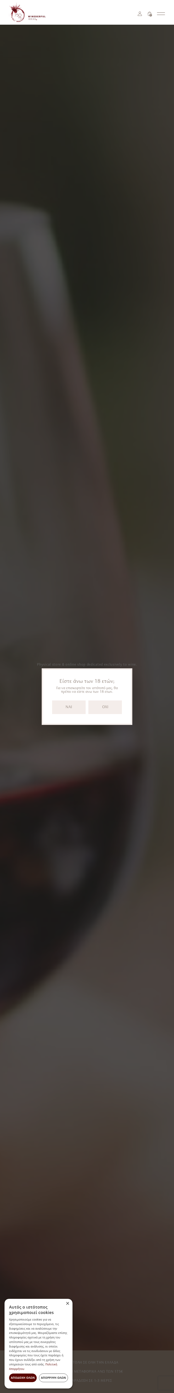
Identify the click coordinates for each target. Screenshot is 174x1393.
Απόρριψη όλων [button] (53, 1378)
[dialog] (38, 1343)
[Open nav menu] (161, 14)
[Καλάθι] (149, 14)
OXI (105, 707)
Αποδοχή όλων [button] (23, 1378)
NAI (68, 707)
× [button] (67, 1303)
